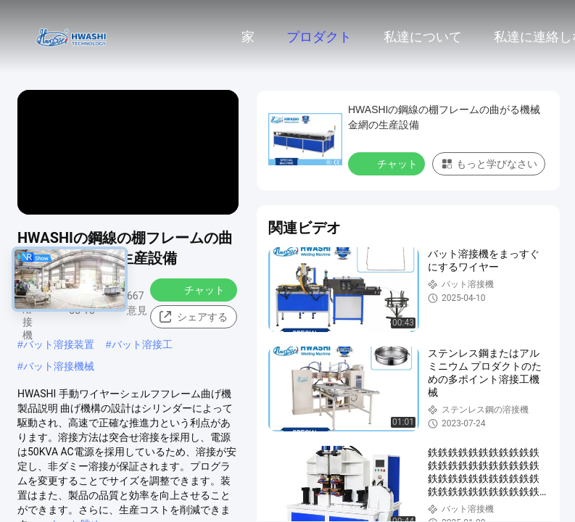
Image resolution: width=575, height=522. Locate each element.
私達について (423, 37)
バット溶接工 (142, 344)
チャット (195, 289)
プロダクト (319, 37)
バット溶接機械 (58, 366)
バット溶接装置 (58, 344)
